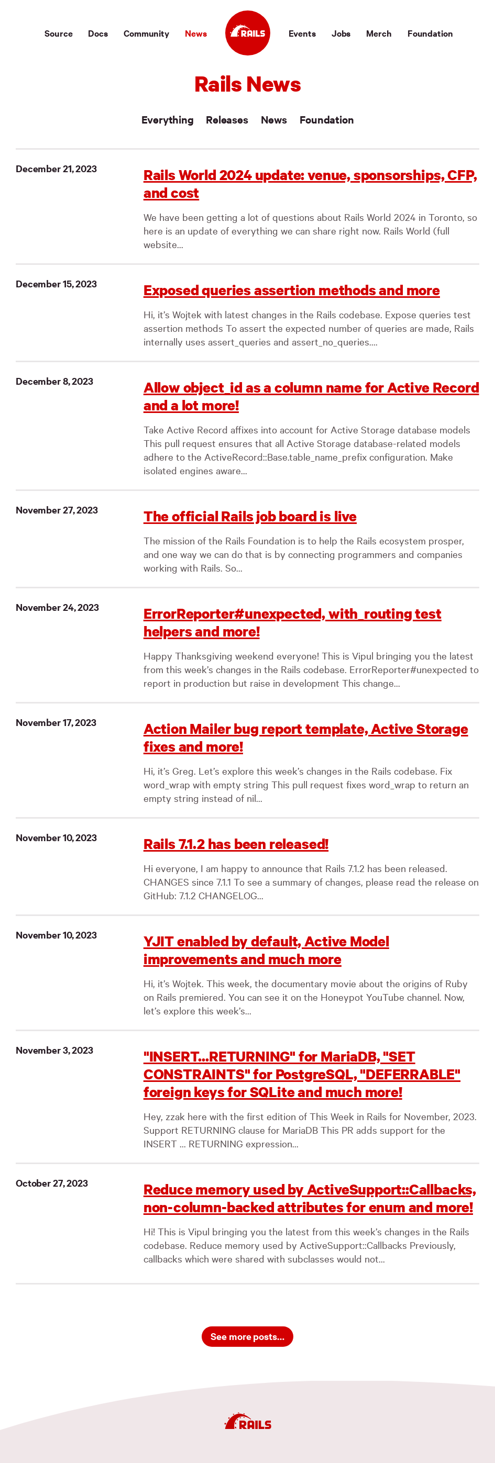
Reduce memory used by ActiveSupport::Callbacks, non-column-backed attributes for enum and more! (310, 1197)
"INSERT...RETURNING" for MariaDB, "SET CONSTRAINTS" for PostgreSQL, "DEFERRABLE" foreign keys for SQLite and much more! (302, 1073)
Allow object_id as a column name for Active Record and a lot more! (311, 396)
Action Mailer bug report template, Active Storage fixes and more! (306, 737)
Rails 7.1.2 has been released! (236, 843)
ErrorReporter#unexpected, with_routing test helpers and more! (293, 622)
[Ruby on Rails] (247, 32)
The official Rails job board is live (250, 516)
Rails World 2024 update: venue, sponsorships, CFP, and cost (310, 183)
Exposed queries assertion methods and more (292, 289)
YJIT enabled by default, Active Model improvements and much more (266, 949)
